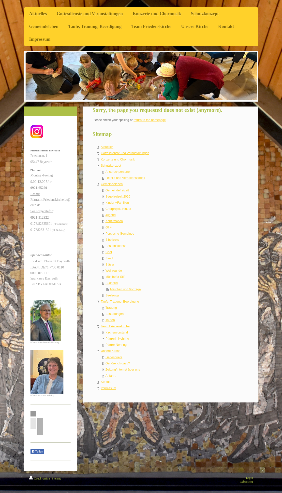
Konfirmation (114, 221)
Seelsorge (112, 295)
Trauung (111, 307)
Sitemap (56, 478)
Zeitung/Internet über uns (122, 369)
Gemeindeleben (112, 184)
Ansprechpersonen (118, 171)
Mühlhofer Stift (115, 277)
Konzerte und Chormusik (118, 159)
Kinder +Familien (117, 202)
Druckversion (40, 478)
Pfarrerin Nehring (117, 338)
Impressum (108, 388)
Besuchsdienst (115, 246)
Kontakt (106, 382)
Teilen (37, 451)
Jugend (110, 215)
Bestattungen (114, 314)
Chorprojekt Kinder (118, 209)
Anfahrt (110, 375)
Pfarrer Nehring (116, 344)
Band (109, 258)
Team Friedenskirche (115, 326)
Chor (108, 252)
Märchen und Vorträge (125, 289)
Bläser (109, 264)
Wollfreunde (113, 270)
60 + (108, 227)
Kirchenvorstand (116, 332)
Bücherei (111, 283)
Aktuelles (107, 147)
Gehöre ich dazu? (117, 363)
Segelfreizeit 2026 (117, 196)
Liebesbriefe (113, 357)
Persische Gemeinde (119, 233)
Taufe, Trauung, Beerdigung (120, 301)
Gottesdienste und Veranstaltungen (125, 153)
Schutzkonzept (111, 165)
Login (249, 478)
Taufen (110, 320)
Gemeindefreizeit (117, 190)
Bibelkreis (112, 239)
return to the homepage (150, 120)
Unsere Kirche (110, 351)
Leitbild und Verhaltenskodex (125, 178)
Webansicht (246, 481)
